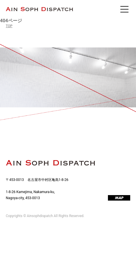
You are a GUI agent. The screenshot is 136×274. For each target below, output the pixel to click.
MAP (119, 198)
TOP (9, 26)
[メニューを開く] (124, 9)
